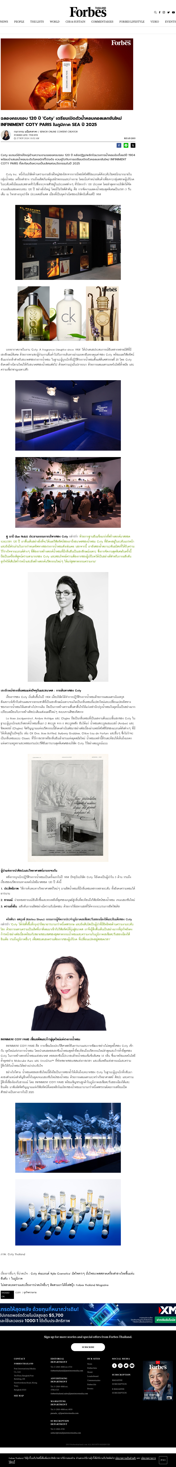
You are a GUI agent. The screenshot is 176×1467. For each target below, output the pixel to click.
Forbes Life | (21, 135)
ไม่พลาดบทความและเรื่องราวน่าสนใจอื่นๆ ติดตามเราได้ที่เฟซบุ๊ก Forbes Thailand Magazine (55, 1285)
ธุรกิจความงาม (30, 1293)
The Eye (33, 135)
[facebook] (119, 146)
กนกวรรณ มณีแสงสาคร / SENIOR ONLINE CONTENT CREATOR (46, 132)
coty (18, 1293)
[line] (126, 146)
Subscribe (88, 1347)
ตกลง (163, 1460)
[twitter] (133, 146)
